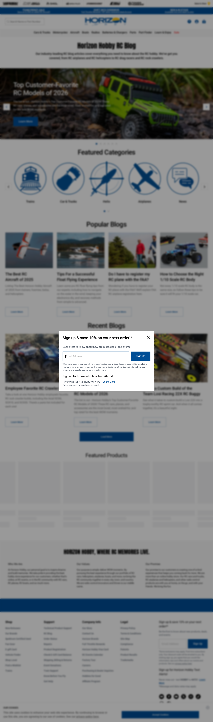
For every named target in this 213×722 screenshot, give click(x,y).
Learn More (109, 381)
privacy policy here (97, 370)
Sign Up (140, 356)
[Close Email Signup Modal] (148, 337)
